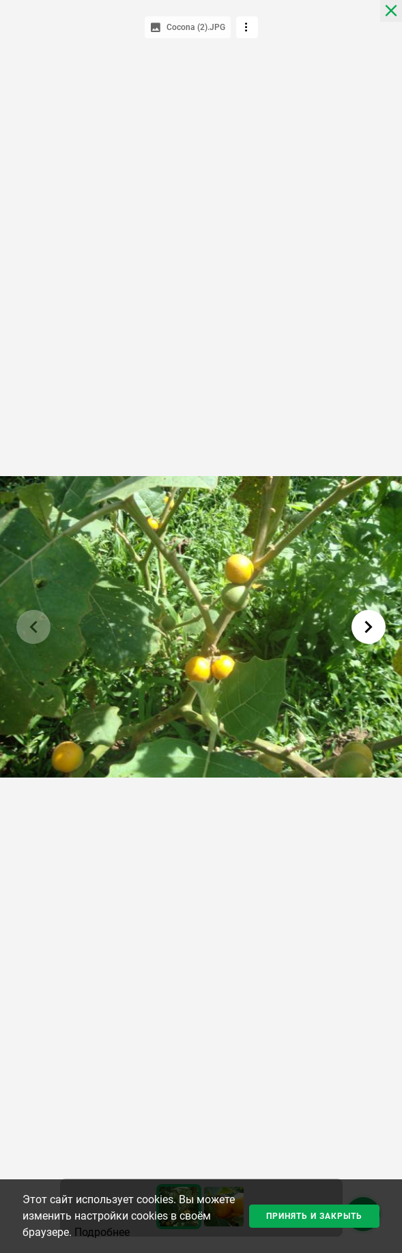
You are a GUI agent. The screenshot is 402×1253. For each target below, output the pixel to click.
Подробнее (102, 1232)
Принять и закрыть (314, 1216)
